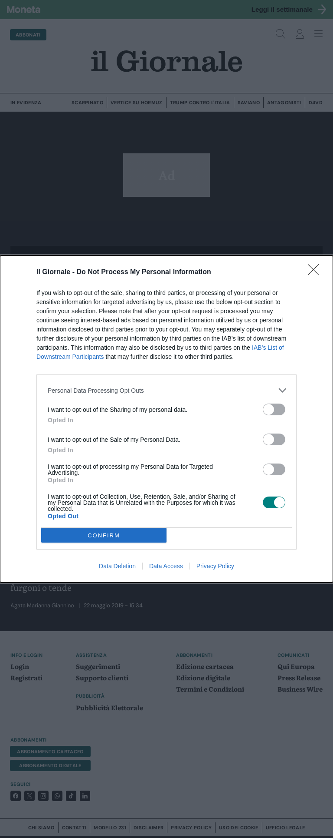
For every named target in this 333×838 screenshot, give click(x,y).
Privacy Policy (215, 566)
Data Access (166, 566)
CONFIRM (104, 535)
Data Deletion (117, 566)
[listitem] (166, 390)
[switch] (274, 409)
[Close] (316, 272)
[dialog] (166, 419)
